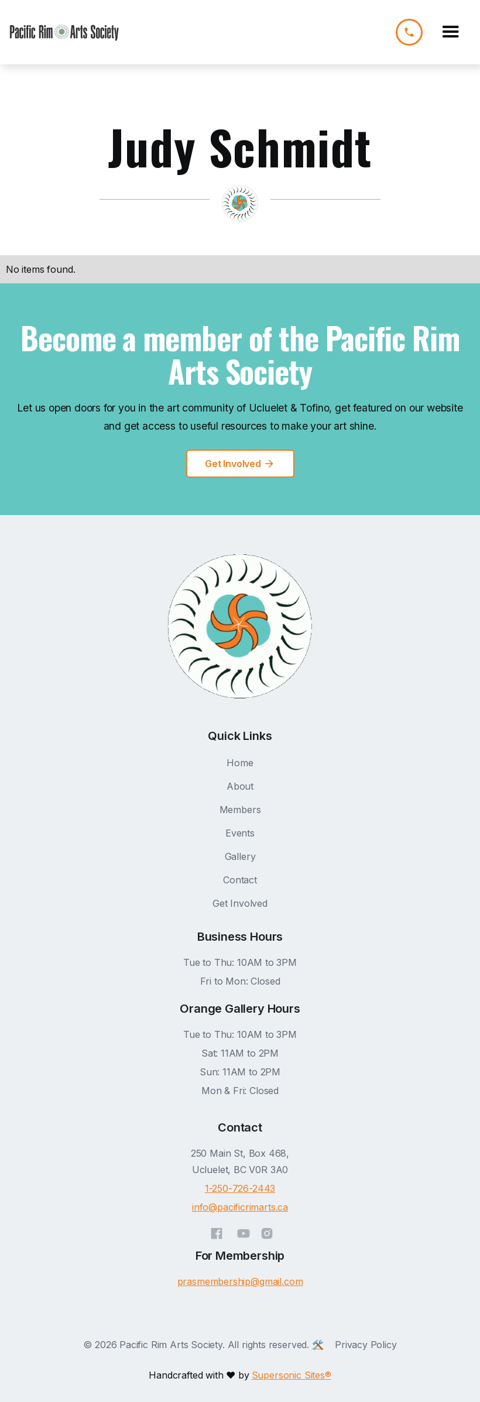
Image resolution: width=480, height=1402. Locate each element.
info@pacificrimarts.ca (240, 1207)
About (240, 786)
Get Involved (240, 903)
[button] (450, 32)
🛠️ (318, 1344)
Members (240, 809)
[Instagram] (267, 1232)
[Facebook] (217, 1232)
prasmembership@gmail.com (240, 1281)
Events (240, 833)
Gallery (240, 856)
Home (240, 763)
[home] (64, 32)
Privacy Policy (366, 1344)
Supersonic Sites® (291, 1375)
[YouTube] (243, 1232)
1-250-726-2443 (240, 1188)
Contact (240, 880)
